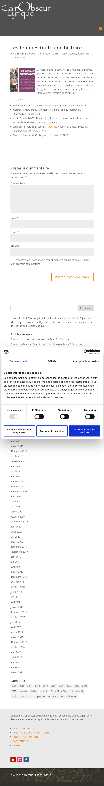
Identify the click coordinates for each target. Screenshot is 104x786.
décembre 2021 (18, 486)
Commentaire (18, 183)
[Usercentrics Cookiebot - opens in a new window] (86, 351)
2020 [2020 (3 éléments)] (53, 686)
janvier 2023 (16, 446)
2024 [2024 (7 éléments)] (84, 686)
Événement (83, 53)
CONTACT (18, 745)
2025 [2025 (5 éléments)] (14, 691)
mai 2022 (15, 476)
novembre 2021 (18, 491)
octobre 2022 (17, 456)
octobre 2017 (17, 617)
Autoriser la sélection (52, 431)
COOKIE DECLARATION (25, 736)
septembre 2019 (19, 551)
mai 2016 (15, 662)
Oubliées (52, 126)
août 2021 (15, 496)
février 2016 (16, 667)
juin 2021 (15, 506)
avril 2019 (15, 566)
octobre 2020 (17, 516)
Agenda (72, 53)
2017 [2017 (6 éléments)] (29, 686)
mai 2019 (15, 561)
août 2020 (15, 526)
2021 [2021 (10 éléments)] (61, 686)
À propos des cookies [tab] (86, 361)
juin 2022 (15, 471)
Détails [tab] (52, 361)
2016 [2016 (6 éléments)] (22, 686)
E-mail (14, 232)
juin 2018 (15, 596)
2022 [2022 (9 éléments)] (69, 686)
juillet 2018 (16, 592)
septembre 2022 (19, 461)
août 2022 (15, 466)
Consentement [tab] (18, 361)
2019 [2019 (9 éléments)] (45, 686)
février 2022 (16, 481)
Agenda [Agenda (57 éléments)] (23, 691)
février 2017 (16, 632)
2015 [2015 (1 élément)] (14, 686)
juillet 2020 (16, 531)
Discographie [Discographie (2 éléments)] (78, 691)
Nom (14, 218)
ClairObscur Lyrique (25, 53)
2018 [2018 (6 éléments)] (37, 686)
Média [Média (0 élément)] (14, 696)
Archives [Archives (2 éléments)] (34, 691)
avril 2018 (15, 601)
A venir (63, 53)
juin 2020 (15, 536)
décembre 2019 (18, 546)
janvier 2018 (16, 607)
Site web (14, 245)
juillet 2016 (16, 657)
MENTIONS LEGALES (24, 728)
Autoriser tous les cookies (84, 431)
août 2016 (15, 652)
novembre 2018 (18, 581)
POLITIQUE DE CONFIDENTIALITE (31, 732)
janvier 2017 (16, 637)
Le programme (18, 99)
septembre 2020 (19, 521)
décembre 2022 (18, 451)
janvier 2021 (16, 511)
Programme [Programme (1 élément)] (39, 696)
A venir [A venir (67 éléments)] (44, 691)
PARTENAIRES (20, 741)
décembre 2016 (18, 642)
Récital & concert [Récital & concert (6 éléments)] (56, 696)
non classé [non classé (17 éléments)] (26, 696)
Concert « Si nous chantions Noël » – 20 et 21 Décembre (40, 339)
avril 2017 (15, 627)
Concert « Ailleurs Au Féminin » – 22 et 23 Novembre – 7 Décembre (46, 344)
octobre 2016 (17, 647)
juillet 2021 (16, 501)
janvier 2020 (16, 541)
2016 (55, 53)
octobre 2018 (17, 586)
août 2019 (15, 556)
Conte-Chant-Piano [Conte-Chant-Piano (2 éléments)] (59, 691)
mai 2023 (15, 441)
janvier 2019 (16, 571)
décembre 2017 (18, 612)
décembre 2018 (18, 576)
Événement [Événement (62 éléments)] (72, 696)
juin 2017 (15, 622)
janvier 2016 (16, 672)
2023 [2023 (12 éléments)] (76, 686)
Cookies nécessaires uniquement (19, 431)
